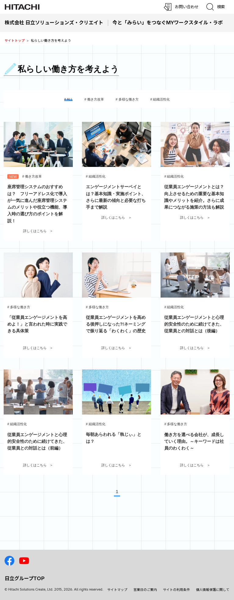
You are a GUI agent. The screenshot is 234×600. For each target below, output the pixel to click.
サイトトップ (15, 40)
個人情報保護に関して (212, 590)
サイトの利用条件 (176, 590)
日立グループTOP (24, 578)
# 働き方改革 (94, 99)
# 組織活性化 (160, 99)
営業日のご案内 (145, 590)
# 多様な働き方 (127, 99)
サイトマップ (117, 590)
